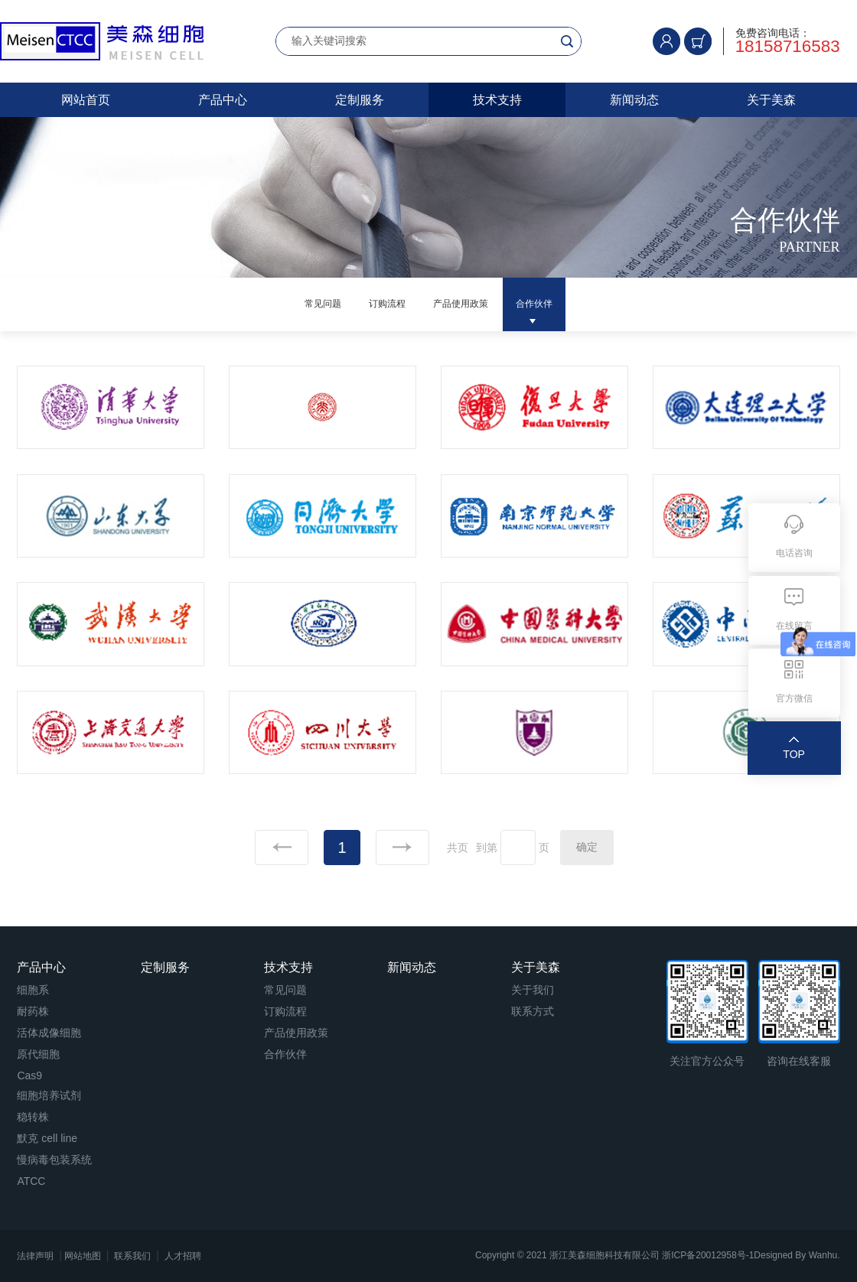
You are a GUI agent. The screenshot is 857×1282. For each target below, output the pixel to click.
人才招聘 (183, 1256)
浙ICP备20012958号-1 (708, 1255)
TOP (794, 754)
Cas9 (29, 1075)
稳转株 (33, 1117)
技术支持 (497, 99)
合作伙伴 (567, 304)
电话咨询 (794, 553)
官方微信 (794, 698)
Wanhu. (824, 1255)
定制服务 (359, 99)
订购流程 (374, 304)
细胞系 (33, 990)
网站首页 (85, 99)
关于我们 (532, 990)
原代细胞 (38, 1054)
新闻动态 (634, 99)
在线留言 (794, 625)
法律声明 (35, 1256)
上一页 (281, 847)
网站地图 (82, 1256)
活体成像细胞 (49, 1033)
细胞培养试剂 (49, 1095)
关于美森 (771, 99)
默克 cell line (47, 1138)
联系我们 (132, 1256)
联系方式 (532, 1011)
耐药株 (33, 1011)
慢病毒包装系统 (54, 1159)
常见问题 (289, 304)
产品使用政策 (470, 304)
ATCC (31, 1181)
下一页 (402, 847)
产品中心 (222, 99)
